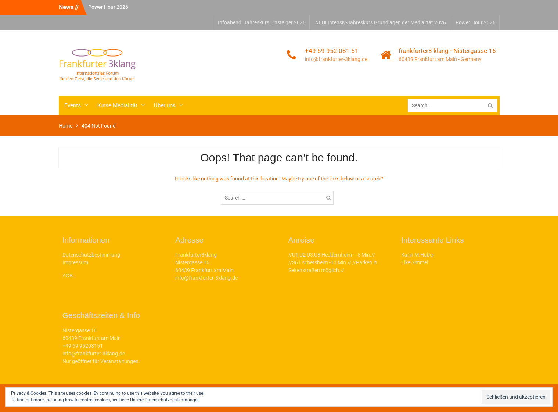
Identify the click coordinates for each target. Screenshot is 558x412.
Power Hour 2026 (108, 7)
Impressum (75, 262)
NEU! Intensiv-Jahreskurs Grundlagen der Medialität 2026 (380, 22)
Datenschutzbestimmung (91, 255)
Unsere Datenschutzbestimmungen (165, 399)
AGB (67, 276)
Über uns (165, 105)
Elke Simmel (414, 262)
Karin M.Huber (417, 255)
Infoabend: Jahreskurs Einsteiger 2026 (262, 22)
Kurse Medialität (117, 105)
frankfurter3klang (179, 48)
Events (72, 105)
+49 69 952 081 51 (332, 50)
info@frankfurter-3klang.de (336, 59)
